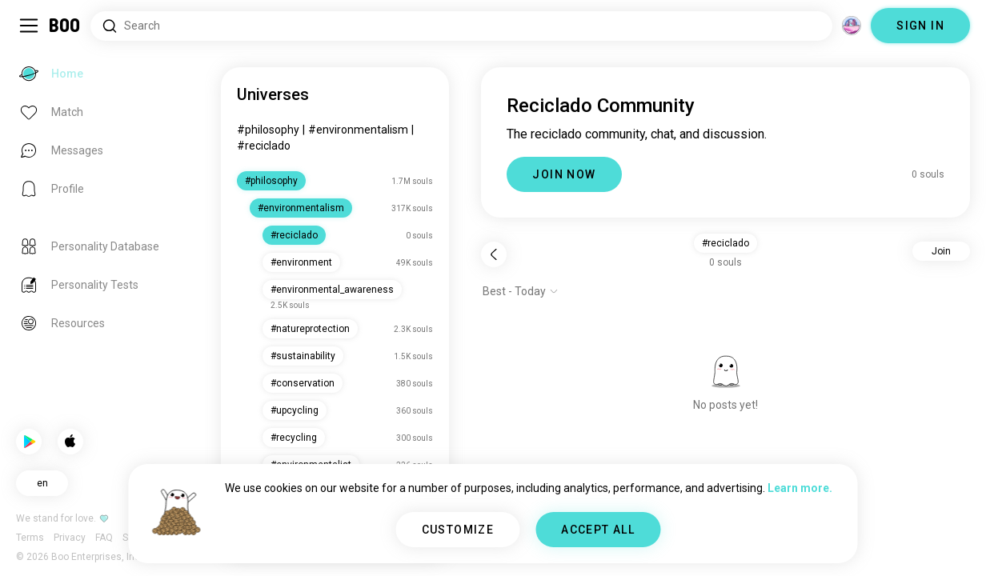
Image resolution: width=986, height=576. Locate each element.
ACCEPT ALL (598, 529)
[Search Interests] (461, 26)
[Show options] (521, 291)
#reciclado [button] (725, 243)
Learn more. (800, 488)
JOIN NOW (563, 174)
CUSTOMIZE (458, 529)
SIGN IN (920, 25)
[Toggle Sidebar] (29, 25)
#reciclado (264, 145)
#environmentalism (358, 129)
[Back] (494, 254)
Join (941, 251)
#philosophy (268, 129)
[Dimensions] (851, 25)
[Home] (65, 25)
